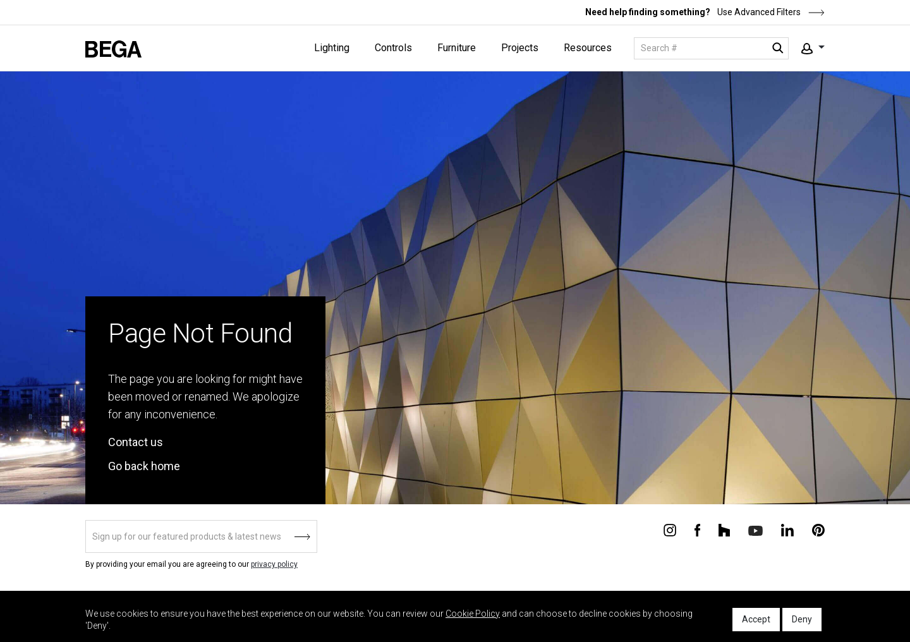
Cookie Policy (473, 614)
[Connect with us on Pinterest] (818, 529)
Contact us (135, 442)
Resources (588, 48)
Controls (393, 48)
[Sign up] (201, 536)
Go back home (144, 466)
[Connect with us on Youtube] (755, 529)
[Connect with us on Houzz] (724, 529)
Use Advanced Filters (770, 12)
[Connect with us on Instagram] (670, 529)
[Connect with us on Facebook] (697, 529)
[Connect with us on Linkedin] (787, 529)
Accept (756, 619)
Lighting (331, 48)
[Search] (711, 48)
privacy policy (274, 564)
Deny (802, 619)
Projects (519, 48)
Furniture (456, 48)
